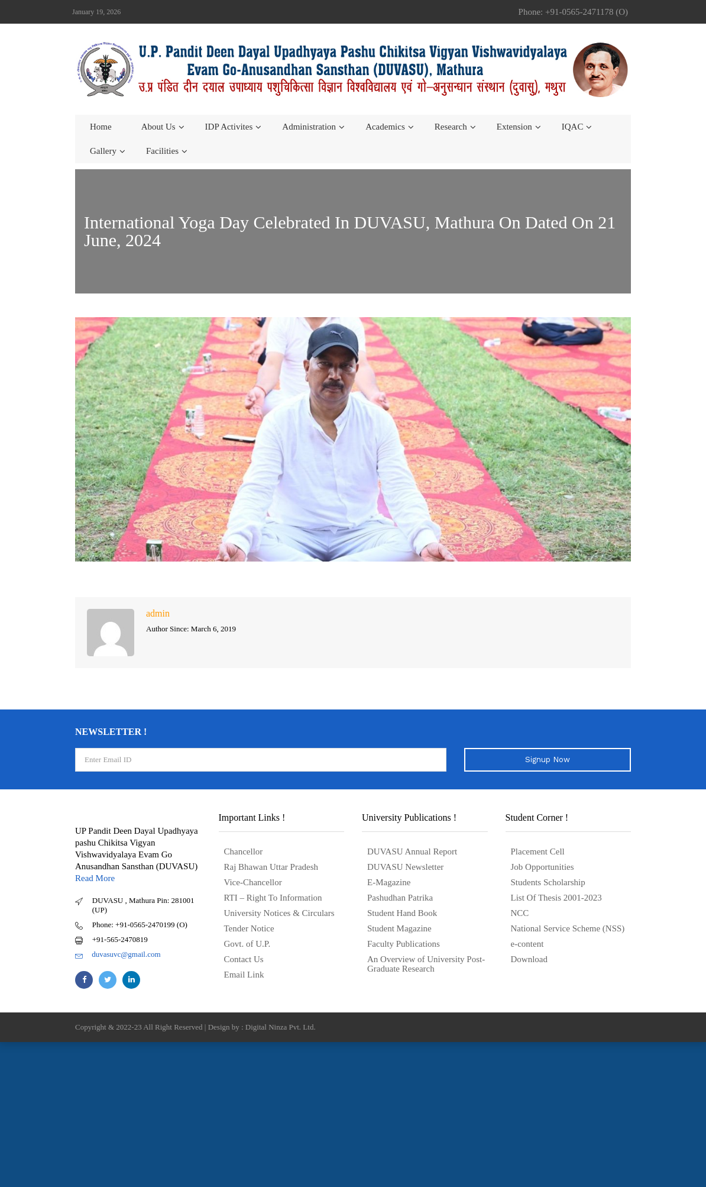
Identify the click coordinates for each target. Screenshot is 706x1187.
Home (101, 126)
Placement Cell (538, 851)
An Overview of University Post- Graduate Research (426, 963)
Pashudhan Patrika (400, 897)
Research (451, 126)
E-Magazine (388, 882)
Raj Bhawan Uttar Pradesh (271, 867)
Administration (309, 126)
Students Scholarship (548, 882)
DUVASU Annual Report (412, 851)
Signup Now (547, 759)
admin (158, 613)
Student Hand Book (402, 913)
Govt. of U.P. (247, 944)
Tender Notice (249, 928)
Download (529, 959)
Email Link (244, 974)
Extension (514, 126)
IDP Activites (229, 126)
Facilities (162, 151)
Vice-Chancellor (253, 882)
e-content (527, 944)
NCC (520, 913)
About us (158, 126)
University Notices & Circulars (279, 913)
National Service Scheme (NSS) (568, 928)
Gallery (103, 151)
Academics (385, 126)
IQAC (573, 126)
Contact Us (244, 959)
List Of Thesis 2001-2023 (556, 897)
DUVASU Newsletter (405, 867)
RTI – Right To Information (273, 897)
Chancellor (243, 851)
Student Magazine (399, 928)
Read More (95, 878)
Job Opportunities (542, 867)
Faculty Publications (403, 944)
